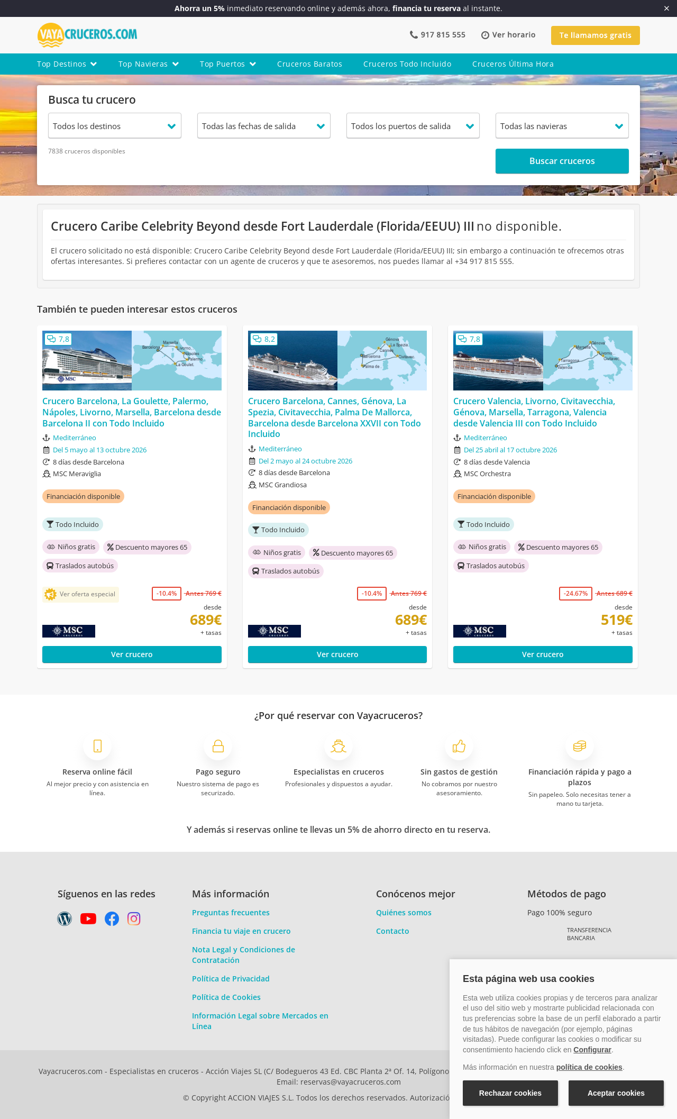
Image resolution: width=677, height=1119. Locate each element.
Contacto (392, 931)
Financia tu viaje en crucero (241, 931)
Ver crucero (132, 654)
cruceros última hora (513, 64)
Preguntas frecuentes (231, 912)
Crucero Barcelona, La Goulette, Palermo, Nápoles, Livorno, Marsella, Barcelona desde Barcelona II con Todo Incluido (131, 412)
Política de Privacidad (231, 979)
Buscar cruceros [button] (562, 161)
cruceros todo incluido (407, 64)
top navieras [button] (148, 64)
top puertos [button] (228, 64)
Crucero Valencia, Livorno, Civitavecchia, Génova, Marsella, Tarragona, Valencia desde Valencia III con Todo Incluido (534, 412)
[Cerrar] (666, 8)
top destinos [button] (67, 64)
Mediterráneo (74, 437)
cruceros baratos (309, 64)
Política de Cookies (226, 997)
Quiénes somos (404, 912)
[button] (508, 35)
